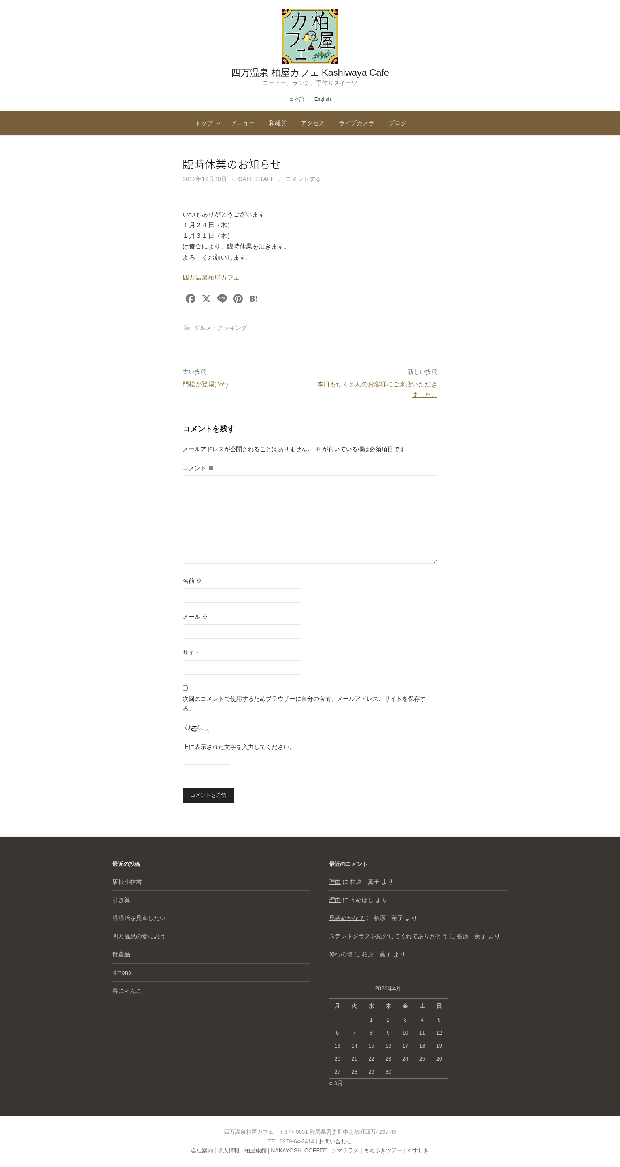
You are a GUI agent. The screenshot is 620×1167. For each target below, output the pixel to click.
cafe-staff (256, 178)
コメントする (303, 178)
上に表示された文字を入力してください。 (239, 746)
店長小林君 (127, 882)
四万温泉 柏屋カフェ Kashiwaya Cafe (310, 72)
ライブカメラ (356, 123)
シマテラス (345, 1151)
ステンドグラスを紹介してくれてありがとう (388, 936)
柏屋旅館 (255, 1151)
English (322, 99)
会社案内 (202, 1151)
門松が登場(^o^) (205, 384)
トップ (204, 123)
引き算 (121, 900)
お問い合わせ (335, 1141)
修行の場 (341, 954)
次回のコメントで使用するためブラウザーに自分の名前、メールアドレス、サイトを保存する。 (304, 703)
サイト (191, 652)
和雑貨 (278, 123)
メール (195, 616)
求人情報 (228, 1151)
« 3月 (336, 1083)
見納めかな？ (347, 918)
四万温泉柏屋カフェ (211, 277)
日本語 (296, 99)
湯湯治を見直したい (139, 918)
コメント (198, 468)
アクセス (313, 123)
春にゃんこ (127, 991)
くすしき (418, 1151)
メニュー (243, 123)
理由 (335, 882)
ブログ (397, 123)
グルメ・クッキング (220, 327)
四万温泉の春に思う (139, 936)
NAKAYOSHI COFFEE (299, 1151)
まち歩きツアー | (385, 1151)
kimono (121, 972)
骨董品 (121, 954)
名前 (192, 580)
